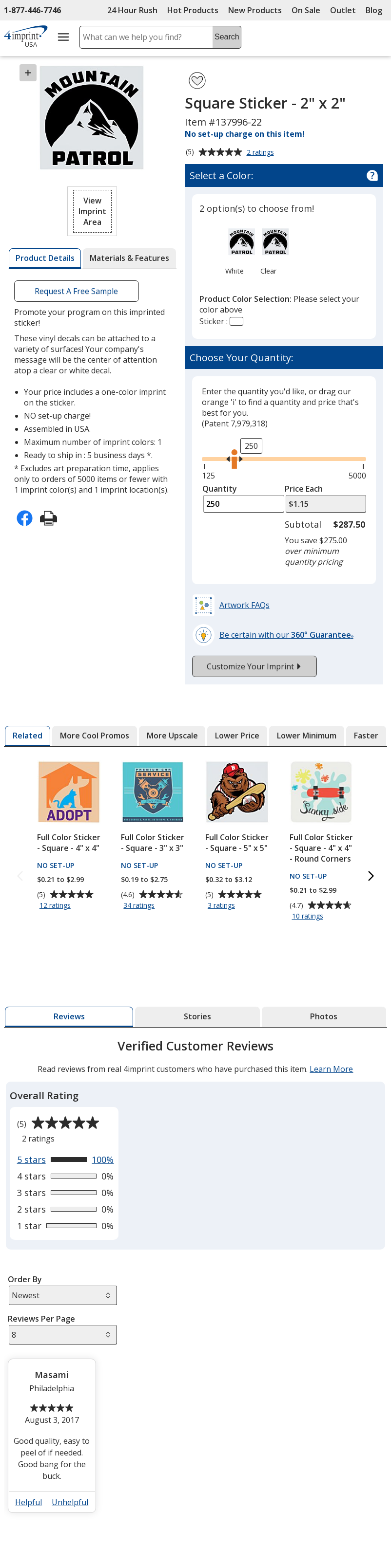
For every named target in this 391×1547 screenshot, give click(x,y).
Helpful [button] (28, 1502)
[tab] (45, 258)
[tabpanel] (195, 1280)
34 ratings (140, 906)
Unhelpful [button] (70, 1502)
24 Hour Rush (132, 10)
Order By (25, 1279)
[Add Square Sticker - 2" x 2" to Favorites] (197, 80)
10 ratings (309, 916)
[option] (234, 250)
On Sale (306, 10)
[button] (92, 211)
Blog (374, 10)
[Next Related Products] (371, 876)
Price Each (304, 488)
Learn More (331, 1069)
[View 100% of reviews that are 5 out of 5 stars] (65, 1159)
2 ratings (261, 153)
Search (227, 37)
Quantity (219, 488)
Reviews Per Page (41, 1318)
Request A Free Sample (76, 291)
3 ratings (222, 906)
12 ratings (56, 906)
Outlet (345, 10)
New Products (255, 10)
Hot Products (192, 10)
